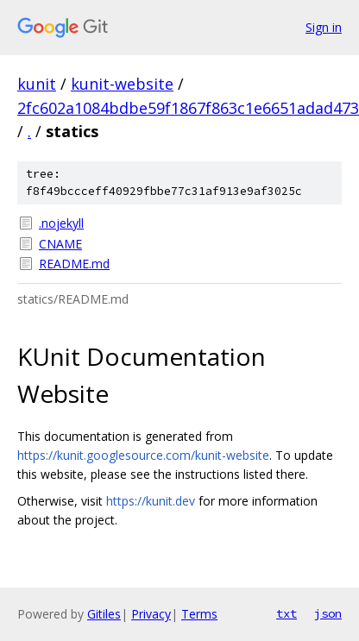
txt (286, 613)
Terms (199, 614)
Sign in (323, 27)
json (328, 613)
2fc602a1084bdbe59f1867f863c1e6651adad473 (188, 107)
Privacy (151, 614)
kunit (36, 83)
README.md (74, 263)
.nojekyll (61, 223)
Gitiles (104, 614)
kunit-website (122, 83)
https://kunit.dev (150, 501)
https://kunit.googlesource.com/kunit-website (143, 455)
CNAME (60, 244)
